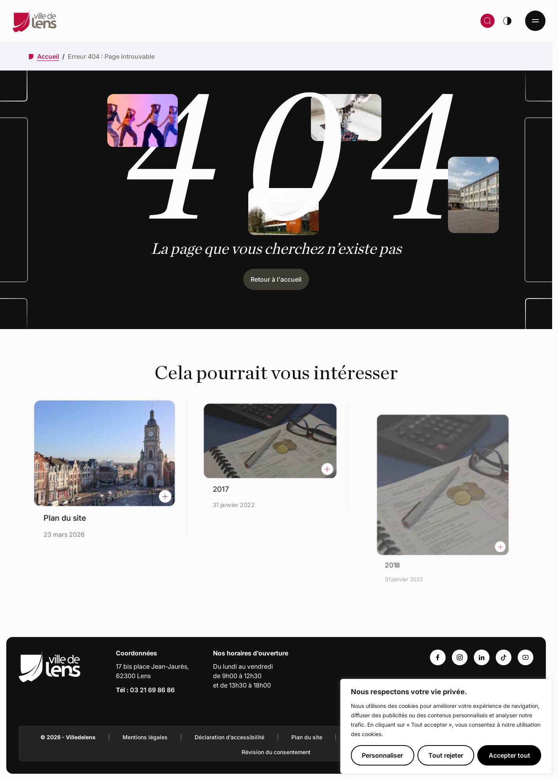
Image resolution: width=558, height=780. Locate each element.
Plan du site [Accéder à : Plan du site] (306, 737)
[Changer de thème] (507, 21)
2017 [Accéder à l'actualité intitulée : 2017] (226, 486)
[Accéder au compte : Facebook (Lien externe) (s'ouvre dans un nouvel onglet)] (438, 657)
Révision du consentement (276, 752)
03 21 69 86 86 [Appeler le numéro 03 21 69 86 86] (152, 690)
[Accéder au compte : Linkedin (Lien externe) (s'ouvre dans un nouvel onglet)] (481, 657)
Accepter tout (509, 755)
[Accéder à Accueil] (48, 56)
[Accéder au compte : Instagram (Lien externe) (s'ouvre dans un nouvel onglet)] (460, 657)
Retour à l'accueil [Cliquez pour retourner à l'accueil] (276, 279)
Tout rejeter (445, 755)
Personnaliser (382, 755)
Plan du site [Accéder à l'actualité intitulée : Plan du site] (67, 514)
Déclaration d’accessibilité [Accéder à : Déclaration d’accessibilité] (229, 737)
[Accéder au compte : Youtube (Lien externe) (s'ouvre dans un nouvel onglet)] (525, 657)
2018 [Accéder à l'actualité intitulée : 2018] (401, 555)
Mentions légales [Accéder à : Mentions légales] (145, 737)
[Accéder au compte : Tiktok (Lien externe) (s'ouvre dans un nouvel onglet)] (503, 657)
